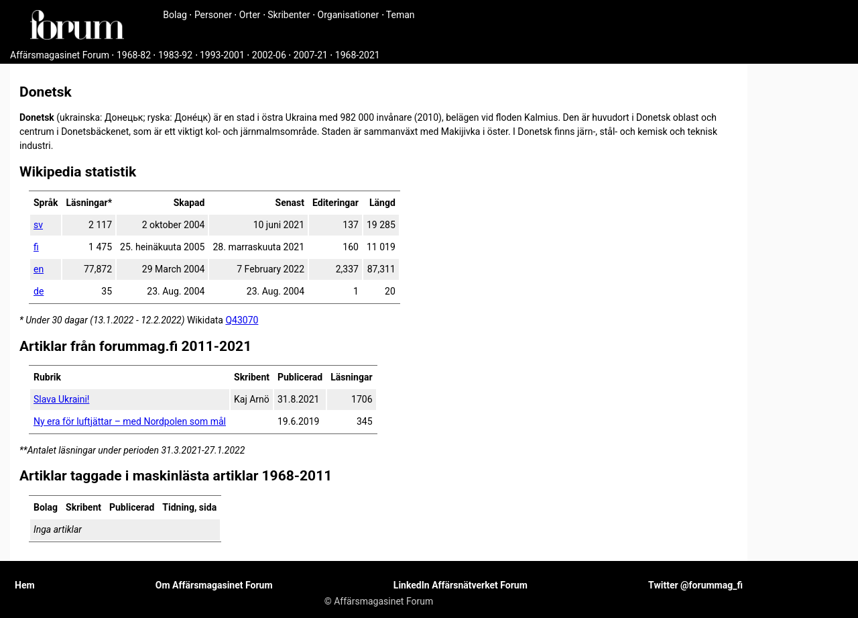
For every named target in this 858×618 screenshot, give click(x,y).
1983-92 (175, 55)
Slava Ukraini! (61, 399)
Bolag (175, 14)
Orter (249, 14)
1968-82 (134, 55)
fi (36, 247)
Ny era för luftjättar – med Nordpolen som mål (130, 421)
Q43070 (241, 320)
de (39, 291)
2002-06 (269, 55)
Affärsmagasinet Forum (59, 55)
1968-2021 (357, 55)
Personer (213, 14)
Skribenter (288, 14)
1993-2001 (222, 55)
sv (38, 224)
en (39, 269)
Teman (400, 14)
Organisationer (348, 14)
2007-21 (311, 55)
